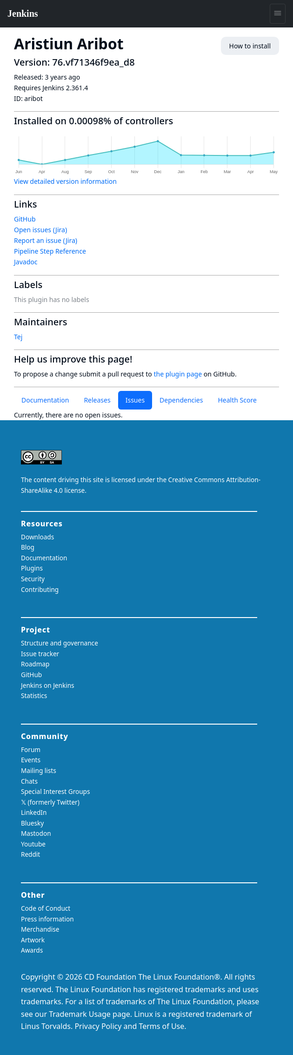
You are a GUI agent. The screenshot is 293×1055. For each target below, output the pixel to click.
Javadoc (25, 261)
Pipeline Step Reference (50, 251)
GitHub (25, 219)
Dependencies (181, 400)
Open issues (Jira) (40, 229)
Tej (18, 336)
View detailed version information (65, 181)
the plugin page (177, 374)
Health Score (237, 400)
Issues (135, 400)
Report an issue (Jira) (45, 240)
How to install (250, 45)
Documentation (45, 400)
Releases (97, 400)
